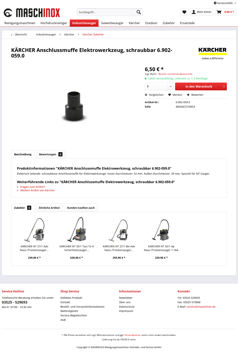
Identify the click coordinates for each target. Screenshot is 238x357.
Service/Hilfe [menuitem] (224, 3)
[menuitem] (110, 12)
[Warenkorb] (225, 12)
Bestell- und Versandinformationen (82, 306)
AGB (63, 320)
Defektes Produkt (71, 297)
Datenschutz (127, 306)
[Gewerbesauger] (112, 23)
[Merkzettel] (184, 12)
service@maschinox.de (201, 306)
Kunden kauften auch (81, 207)
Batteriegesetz (69, 311)
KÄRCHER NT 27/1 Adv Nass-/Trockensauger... (34, 248)
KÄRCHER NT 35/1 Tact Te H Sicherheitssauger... (77, 248)
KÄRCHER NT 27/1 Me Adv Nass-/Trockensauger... (119, 248)
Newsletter (126, 297)
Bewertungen (50, 154)
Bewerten (195, 94)
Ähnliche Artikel (49, 207)
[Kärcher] (134, 23)
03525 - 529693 (14, 302)
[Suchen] (139, 12)
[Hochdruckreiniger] (54, 23)
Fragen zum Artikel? (31, 187)
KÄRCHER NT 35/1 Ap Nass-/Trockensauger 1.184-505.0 (161, 248)
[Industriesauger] (84, 23)
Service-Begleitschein (73, 315)
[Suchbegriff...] (110, 12)
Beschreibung (22, 154)
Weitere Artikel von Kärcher (36, 190)
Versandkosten (132, 335)
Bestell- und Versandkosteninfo (175, 74)
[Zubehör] (168, 23)
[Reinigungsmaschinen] (20, 23)
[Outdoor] (151, 23)
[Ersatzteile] (187, 23)
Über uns (125, 302)
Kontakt (65, 302)
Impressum (126, 311)
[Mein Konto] (201, 12)
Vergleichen (154, 94)
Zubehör (22, 207)
